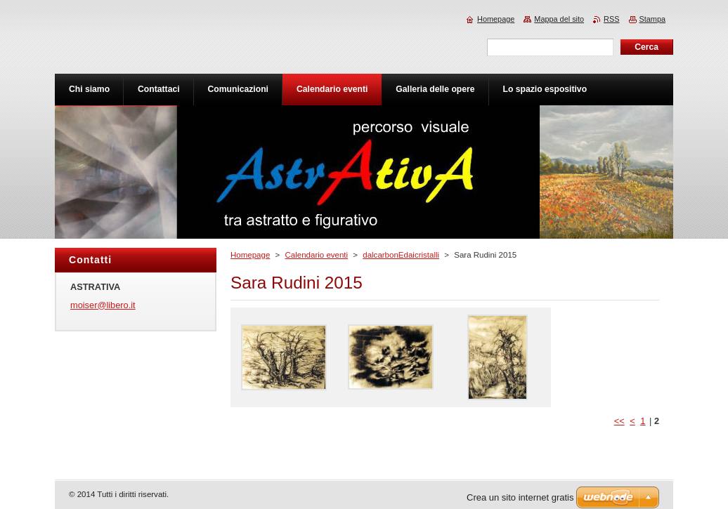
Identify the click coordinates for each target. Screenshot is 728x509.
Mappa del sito (559, 19)
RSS (611, 19)
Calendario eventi (316, 255)
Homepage (250, 255)
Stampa (652, 19)
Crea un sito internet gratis (520, 497)
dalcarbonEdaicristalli (401, 255)
